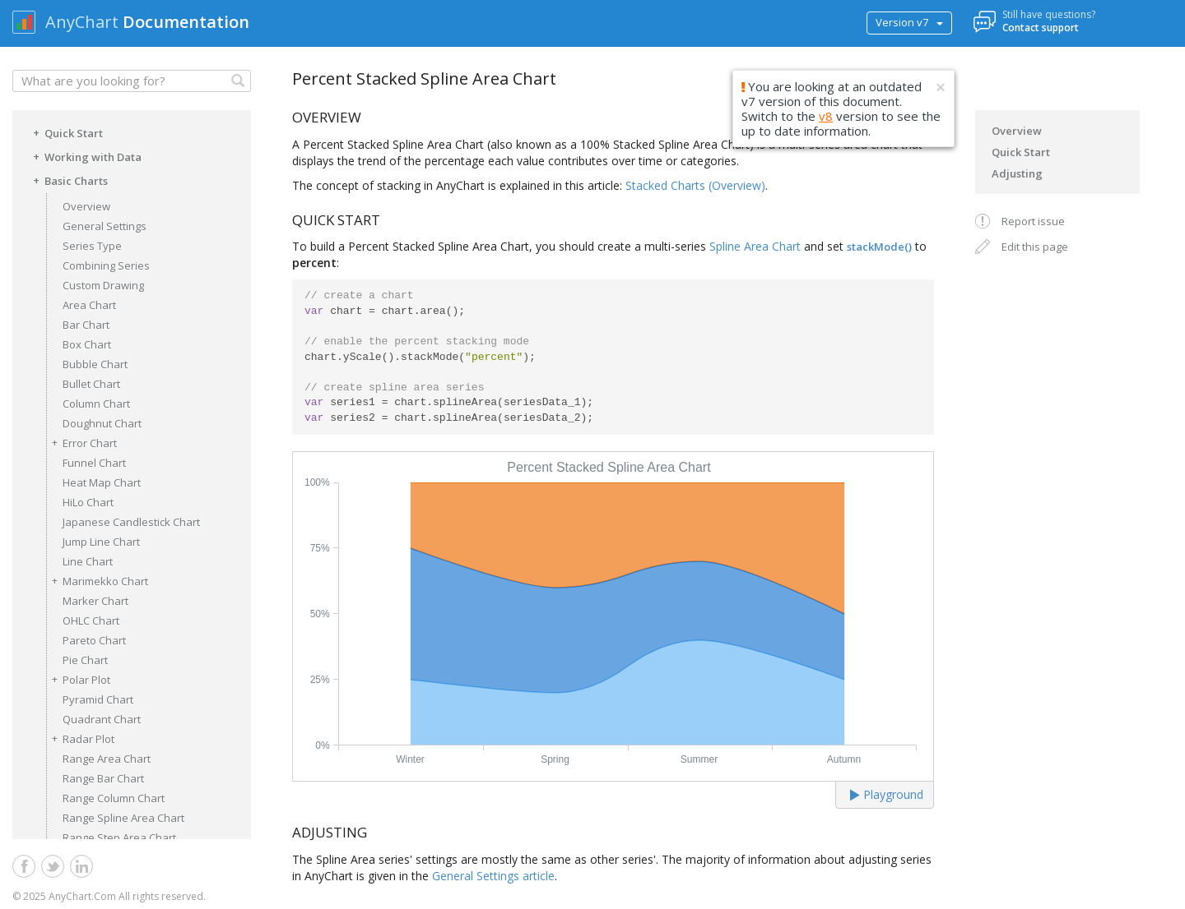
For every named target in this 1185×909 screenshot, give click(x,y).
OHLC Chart (91, 620)
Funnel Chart (94, 462)
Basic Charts (68, 180)
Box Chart (87, 344)
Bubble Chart (95, 364)
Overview (86, 206)
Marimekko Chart (97, 580)
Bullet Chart (91, 383)
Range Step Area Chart (119, 837)
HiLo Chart (88, 502)
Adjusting (1017, 173)
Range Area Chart (107, 758)
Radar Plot (80, 738)
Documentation (186, 22)
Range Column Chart (114, 798)
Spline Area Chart (755, 246)
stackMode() (879, 246)
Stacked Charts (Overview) (695, 185)
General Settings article (493, 876)
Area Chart (89, 305)
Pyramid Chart (98, 699)
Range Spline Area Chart (123, 817)
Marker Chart (95, 600)
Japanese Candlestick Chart (131, 521)
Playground (886, 794)
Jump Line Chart (101, 541)
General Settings (104, 226)
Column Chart (96, 403)
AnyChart (81, 22)
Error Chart (81, 442)
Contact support (1040, 28)
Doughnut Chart (102, 423)
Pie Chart (85, 660)
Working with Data (85, 156)
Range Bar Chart (103, 778)
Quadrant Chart (102, 719)
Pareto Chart (94, 640)
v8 (826, 116)
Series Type (92, 245)
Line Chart (88, 561)
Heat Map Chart (102, 482)
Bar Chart (86, 324)
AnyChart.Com (82, 896)
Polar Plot (78, 679)
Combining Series (106, 265)
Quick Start (65, 132)
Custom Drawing (103, 285)
